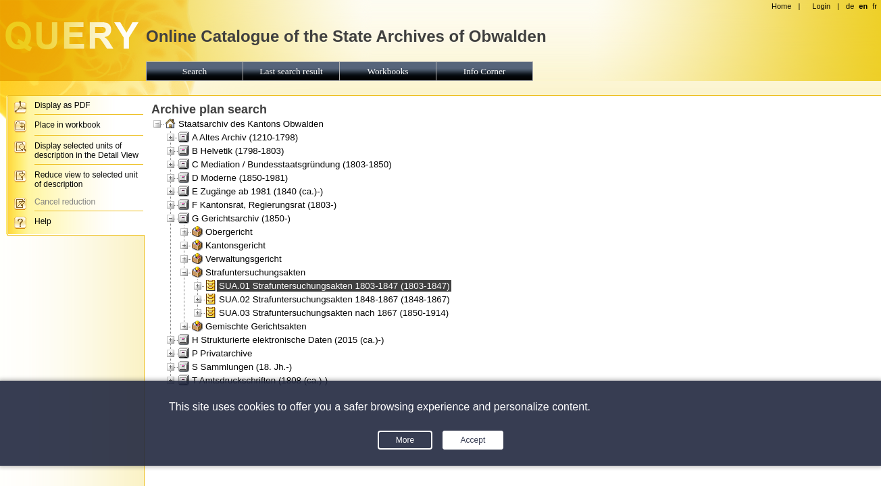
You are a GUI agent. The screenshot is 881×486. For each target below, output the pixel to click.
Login (821, 6)
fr (874, 6)
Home (781, 6)
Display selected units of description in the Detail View (86, 150)
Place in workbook (67, 125)
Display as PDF (62, 105)
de (850, 6)
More (405, 440)
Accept (473, 440)
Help (42, 221)
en (863, 6)
